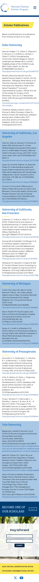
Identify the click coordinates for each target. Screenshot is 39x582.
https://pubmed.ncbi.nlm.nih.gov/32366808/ (20, 343)
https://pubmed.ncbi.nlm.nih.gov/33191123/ (19, 497)
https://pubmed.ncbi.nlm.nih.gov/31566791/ (19, 373)
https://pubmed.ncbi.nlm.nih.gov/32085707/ (20, 71)
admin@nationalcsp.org (23, 571)
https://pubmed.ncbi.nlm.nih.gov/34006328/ (20, 237)
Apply (32, 509)
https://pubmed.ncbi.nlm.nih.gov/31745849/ (20, 201)
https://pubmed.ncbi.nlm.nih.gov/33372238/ (20, 161)
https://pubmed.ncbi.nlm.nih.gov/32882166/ (20, 324)
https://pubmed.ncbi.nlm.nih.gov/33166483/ (20, 308)
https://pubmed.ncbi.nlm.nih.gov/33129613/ (19, 259)
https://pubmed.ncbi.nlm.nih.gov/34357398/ (20, 275)
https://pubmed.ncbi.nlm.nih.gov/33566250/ (20, 182)
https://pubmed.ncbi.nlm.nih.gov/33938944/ (20, 395)
